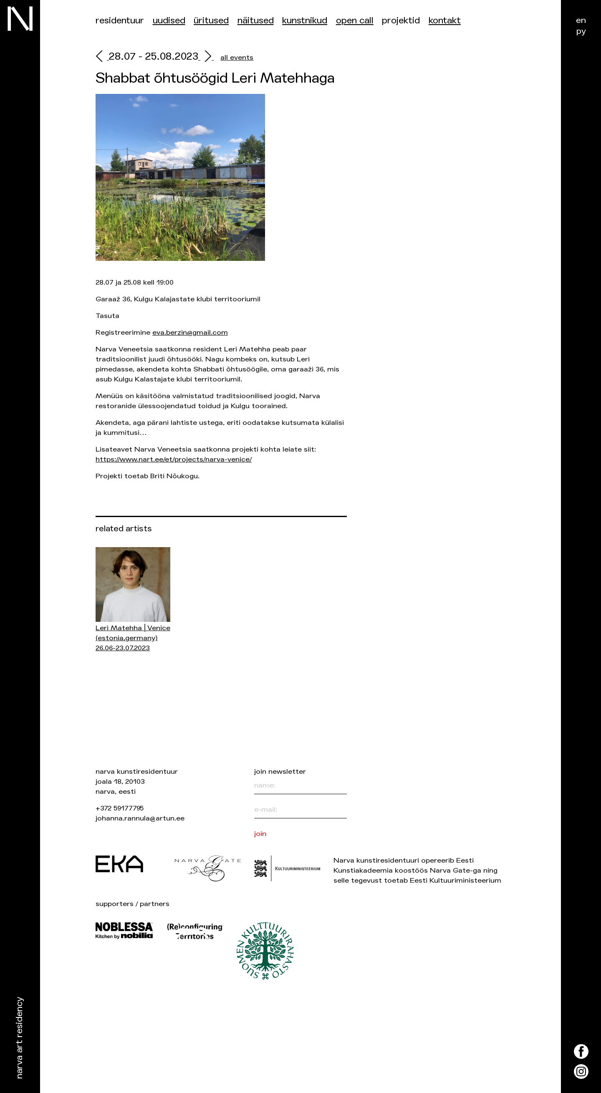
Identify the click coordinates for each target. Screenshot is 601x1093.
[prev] (102, 57)
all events (236, 57)
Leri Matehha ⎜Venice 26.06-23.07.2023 (133, 638)
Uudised (169, 20)
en (581, 20)
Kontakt (445, 20)
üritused (211, 20)
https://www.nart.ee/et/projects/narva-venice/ (174, 459)
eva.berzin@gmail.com (190, 332)
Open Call (355, 20)
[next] (206, 57)
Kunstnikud (304, 20)
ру (581, 31)
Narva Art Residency (19, 1038)
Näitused (255, 20)
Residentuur (120, 20)
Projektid (401, 20)
